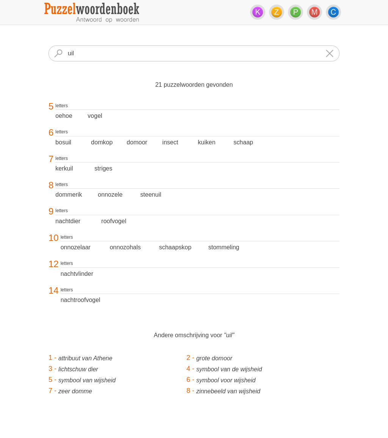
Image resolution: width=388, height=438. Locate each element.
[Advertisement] (194, 421)
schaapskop (175, 247)
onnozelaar (76, 247)
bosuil (63, 142)
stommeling (223, 247)
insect (170, 142)
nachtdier (67, 221)
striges (103, 168)
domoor (137, 142)
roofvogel (113, 221)
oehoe (63, 116)
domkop (102, 142)
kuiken (206, 142)
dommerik (68, 194)
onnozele (110, 194)
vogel (95, 116)
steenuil (150, 194)
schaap (243, 142)
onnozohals (125, 247)
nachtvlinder (77, 274)
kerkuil (64, 168)
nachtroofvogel (80, 300)
